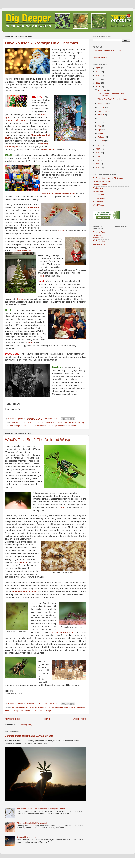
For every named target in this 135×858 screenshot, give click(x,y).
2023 (98, 79)
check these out (23, 250)
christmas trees (70, 422)
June (100, 122)
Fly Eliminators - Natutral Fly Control (108, 178)
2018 (98, 153)
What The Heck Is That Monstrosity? (31, 823)
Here (30, 342)
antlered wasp (44, 707)
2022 (98, 83)
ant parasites (31, 707)
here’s (20, 299)
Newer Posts (12, 718)
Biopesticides (98, 195)
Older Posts (79, 718)
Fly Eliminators (99, 241)
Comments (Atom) (24, 725)
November (102, 104)
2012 (98, 164)
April (100, 129)
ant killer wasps (18, 707)
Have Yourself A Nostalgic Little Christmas (41, 43)
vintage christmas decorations (63, 426)
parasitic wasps (38, 710)
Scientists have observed (24, 591)
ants (52, 707)
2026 (98, 68)
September (103, 111)
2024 (98, 76)
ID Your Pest (98, 191)
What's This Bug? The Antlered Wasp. (38, 440)
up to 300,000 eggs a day (62, 632)
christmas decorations (53, 422)
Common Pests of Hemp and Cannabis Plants (29, 736)
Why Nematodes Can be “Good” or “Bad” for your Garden (40, 809)
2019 (98, 149)
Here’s (61, 231)
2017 (98, 156)
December (102, 90)
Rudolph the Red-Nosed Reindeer (58, 193)
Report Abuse (100, 58)
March (101, 133)
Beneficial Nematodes (102, 181)
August (101, 115)
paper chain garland (17, 120)
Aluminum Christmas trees (23, 422)
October (101, 107)
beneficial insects (62, 707)
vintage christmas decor (40, 426)
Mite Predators (99, 244)
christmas (39, 422)
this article (22, 562)
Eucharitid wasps (12, 710)
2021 (98, 87)
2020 (98, 145)
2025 (98, 72)
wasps (48, 710)
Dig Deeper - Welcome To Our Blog (107, 50)
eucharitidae (26, 710)
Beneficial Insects (100, 185)
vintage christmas (21, 426)
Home (46, 718)
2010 (98, 167)
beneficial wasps (78, 707)
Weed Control (98, 205)
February (102, 137)
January (101, 141)
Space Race (33, 207)
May (100, 126)
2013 (98, 160)
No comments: (51, 419)
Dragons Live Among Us (26, 837)
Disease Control (99, 198)
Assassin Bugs (99, 232)
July (100, 118)
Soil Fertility (98, 201)
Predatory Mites (99, 188)
